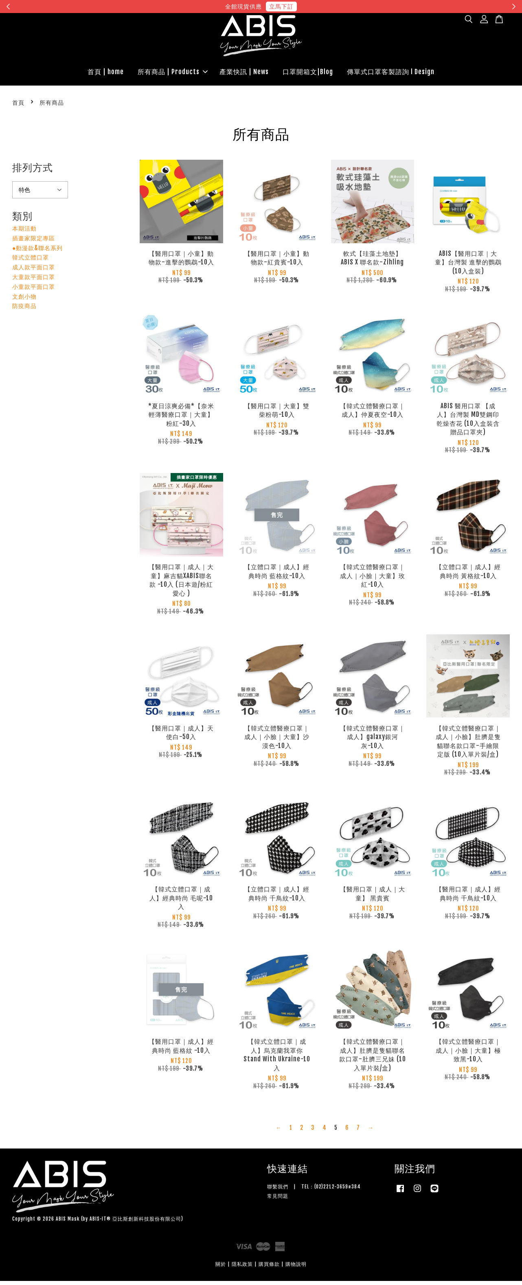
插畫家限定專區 (33, 242)
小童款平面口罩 (33, 290)
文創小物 (24, 300)
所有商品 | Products (173, 74)
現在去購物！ (336, 6)
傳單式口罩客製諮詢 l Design (390, 74)
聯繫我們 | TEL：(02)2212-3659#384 (314, 1191)
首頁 (18, 106)
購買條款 (269, 1268)
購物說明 (296, 1268)
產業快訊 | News (244, 74)
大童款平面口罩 (33, 280)
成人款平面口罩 (33, 271)
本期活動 (24, 232)
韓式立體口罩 (30, 261)
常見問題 (277, 1200)
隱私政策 (242, 1268)
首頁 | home (106, 74)
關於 (220, 1268)
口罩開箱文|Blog (308, 74)
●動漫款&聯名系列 (37, 252)
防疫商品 (24, 310)
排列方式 (32, 171)
